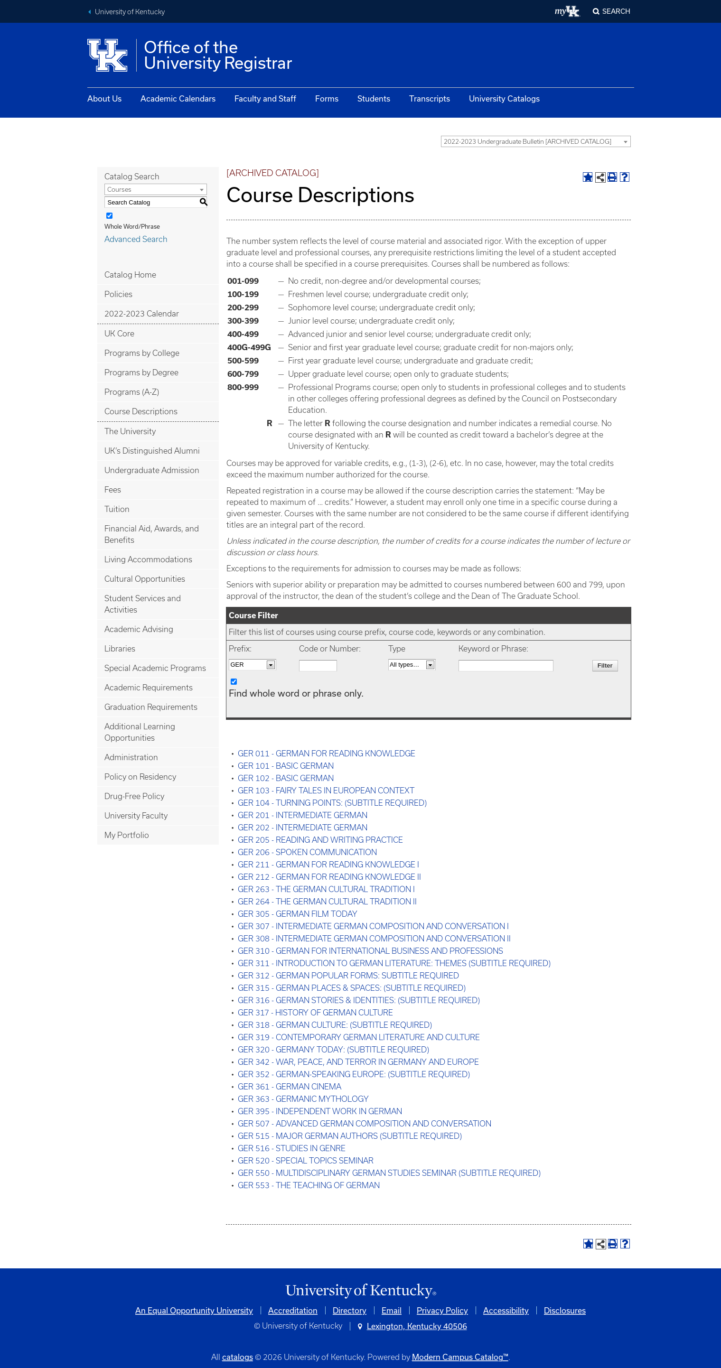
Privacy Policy (442, 1310)
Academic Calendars (177, 98)
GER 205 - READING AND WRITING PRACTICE (320, 840)
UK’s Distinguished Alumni (152, 451)
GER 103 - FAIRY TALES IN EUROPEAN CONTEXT (326, 790)
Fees (112, 489)
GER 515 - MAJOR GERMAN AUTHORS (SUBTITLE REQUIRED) (350, 1136)
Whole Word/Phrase (132, 226)
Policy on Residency (140, 776)
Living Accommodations (148, 559)
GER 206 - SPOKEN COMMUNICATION (307, 852)
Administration (131, 757)
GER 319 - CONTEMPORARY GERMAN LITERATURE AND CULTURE (359, 1037)
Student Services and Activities (142, 604)
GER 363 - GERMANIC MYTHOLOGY (303, 1099)
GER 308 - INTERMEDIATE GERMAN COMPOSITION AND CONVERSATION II (374, 938)
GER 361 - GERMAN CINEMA (289, 1086)
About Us (104, 98)
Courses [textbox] (119, 189)
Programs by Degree (141, 372)
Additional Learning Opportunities (139, 732)
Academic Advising (138, 629)
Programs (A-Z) (131, 392)
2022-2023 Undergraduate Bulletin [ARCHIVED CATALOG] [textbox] (527, 141)
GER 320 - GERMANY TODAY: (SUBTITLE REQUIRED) (333, 1049)
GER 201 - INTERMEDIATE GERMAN (302, 815)
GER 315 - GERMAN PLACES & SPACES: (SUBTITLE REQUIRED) (352, 988)
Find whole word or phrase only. (296, 693)
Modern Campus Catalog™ (460, 1356)
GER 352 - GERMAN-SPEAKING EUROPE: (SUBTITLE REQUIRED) (354, 1074)
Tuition (117, 509)
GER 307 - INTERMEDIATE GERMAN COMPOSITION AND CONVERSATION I (373, 926)
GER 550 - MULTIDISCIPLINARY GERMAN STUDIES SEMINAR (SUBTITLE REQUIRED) (389, 1173)
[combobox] (536, 141)
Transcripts (429, 98)
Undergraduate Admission (151, 470)
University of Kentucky (130, 12)
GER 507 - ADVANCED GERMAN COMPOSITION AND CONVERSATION (364, 1123)
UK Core (119, 333)
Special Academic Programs (155, 668)
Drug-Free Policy (134, 796)
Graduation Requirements (150, 707)
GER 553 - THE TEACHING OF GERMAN (309, 1185)
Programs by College (141, 353)
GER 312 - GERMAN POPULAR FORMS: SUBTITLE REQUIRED (348, 975)
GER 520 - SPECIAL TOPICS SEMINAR (306, 1160)
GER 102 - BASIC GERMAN (286, 778)
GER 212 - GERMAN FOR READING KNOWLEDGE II (329, 877)
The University (130, 431)
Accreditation (293, 1310)
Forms (326, 98)
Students (373, 98)
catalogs (237, 1356)
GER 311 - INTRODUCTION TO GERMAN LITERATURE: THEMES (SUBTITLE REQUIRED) (394, 963)
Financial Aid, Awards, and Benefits (151, 534)
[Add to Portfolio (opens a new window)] (587, 177)
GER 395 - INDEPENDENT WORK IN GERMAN (320, 1111)
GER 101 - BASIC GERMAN (286, 766)
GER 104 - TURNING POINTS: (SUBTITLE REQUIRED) (332, 803)
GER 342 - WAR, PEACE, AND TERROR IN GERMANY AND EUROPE (358, 1062)
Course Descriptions (141, 411)
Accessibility (506, 1310)
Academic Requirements (148, 687)
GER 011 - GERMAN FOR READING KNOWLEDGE (326, 753)
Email (392, 1310)
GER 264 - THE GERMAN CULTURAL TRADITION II (327, 901)
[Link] (360, 1291)
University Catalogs (504, 98)
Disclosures (565, 1310)
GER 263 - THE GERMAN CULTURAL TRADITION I (326, 889)
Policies (118, 294)
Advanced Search (136, 239)
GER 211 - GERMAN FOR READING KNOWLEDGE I (328, 864)
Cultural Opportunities (144, 579)
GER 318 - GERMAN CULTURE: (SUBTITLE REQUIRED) (335, 1025)
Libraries (119, 648)
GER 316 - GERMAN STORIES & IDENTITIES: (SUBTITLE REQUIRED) (359, 1000)
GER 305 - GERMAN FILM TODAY (297, 914)
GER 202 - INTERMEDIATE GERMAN (302, 827)
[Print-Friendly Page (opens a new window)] (612, 177)
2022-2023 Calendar (141, 313)
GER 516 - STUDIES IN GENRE (292, 1148)
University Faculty (136, 815)
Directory (349, 1310)
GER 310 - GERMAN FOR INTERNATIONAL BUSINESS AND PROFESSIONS (370, 951)
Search (616, 11)
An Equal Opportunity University (194, 1310)
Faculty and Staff (265, 98)
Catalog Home (130, 274)
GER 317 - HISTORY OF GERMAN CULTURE (315, 1012)
